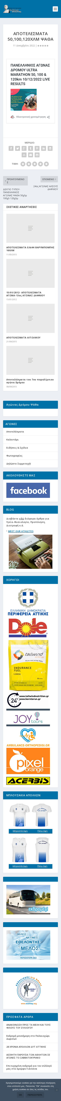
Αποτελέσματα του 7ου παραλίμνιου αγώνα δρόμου (30, 381)
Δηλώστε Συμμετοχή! (18, 472)
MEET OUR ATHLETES (21, 540)
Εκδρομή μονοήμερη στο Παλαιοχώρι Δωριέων (28, 1046)
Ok (20, 1095)
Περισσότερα (34, 1095)
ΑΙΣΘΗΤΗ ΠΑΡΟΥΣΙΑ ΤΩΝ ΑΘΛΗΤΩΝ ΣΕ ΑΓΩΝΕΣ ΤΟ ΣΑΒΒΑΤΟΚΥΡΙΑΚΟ (28, 1065)
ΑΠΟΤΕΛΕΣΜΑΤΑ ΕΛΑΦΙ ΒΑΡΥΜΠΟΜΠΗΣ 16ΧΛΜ (30, 249)
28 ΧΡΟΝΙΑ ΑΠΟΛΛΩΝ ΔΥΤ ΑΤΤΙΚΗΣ (26, 1055)
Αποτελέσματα (15, 440)
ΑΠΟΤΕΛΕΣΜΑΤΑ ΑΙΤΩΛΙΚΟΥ (23, 337)
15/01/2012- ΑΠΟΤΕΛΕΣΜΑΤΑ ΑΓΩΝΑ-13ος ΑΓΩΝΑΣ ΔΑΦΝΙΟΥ (25, 294)
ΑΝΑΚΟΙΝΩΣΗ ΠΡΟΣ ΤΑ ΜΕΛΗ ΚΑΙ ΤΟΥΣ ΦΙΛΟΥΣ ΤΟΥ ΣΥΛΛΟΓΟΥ (28, 1036)
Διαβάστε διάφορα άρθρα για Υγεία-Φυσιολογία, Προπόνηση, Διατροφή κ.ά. (27, 531)
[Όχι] (57, 1090)
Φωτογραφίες (14, 464)
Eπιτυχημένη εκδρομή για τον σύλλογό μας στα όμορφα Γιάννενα (29, 1076)
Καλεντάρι (12, 448)
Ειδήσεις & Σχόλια (17, 456)
